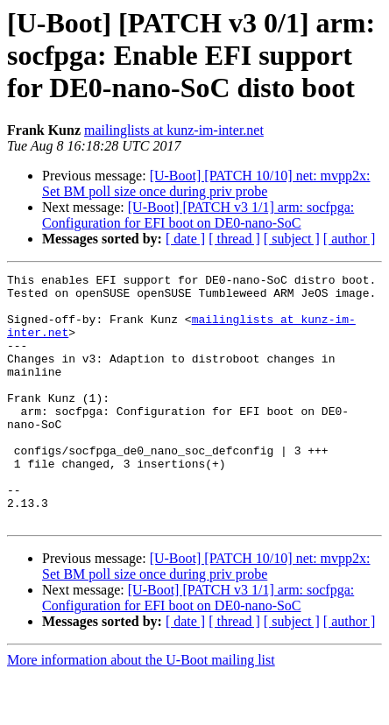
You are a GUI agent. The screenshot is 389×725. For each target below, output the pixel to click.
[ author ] (349, 238)
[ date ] (185, 238)
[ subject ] (292, 238)
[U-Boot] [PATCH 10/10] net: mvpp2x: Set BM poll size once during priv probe (206, 183)
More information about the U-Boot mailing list (141, 709)
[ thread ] (234, 238)
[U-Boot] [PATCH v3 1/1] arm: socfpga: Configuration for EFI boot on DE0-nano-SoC (198, 215)
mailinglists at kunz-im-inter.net (174, 130)
